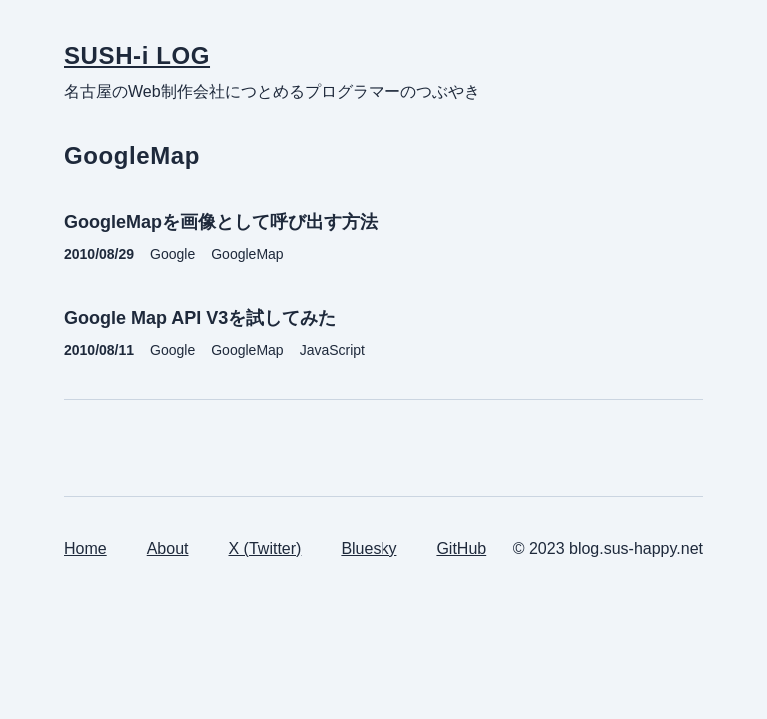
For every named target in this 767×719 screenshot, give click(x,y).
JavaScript (332, 350)
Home (85, 548)
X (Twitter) (265, 548)
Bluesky (368, 548)
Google (172, 254)
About (168, 548)
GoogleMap (247, 254)
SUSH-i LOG (137, 55)
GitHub (461, 548)
